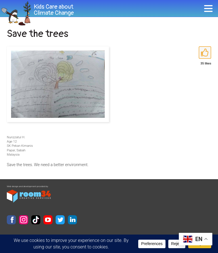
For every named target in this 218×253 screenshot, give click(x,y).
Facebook (11, 219)
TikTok (35, 219)
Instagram (23, 219)
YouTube (48, 219)
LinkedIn (72, 219)
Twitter (60, 219)
